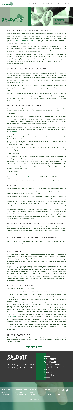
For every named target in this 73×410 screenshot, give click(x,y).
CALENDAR (58, 3)
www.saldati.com (22, 50)
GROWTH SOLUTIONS (46, 3)
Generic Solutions (20, 396)
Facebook (32, 394)
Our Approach (19, 392)
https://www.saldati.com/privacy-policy (25, 40)
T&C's (44, 392)
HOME (28, 3)
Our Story (4, 392)
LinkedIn (32, 392)
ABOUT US (35, 3)
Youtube (32, 397)
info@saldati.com (20, 82)
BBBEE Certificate (6, 396)
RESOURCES (66, 3)
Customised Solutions (21, 394)
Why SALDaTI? (5, 394)
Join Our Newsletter (35, 399)
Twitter (31, 396)
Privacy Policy (47, 394)
